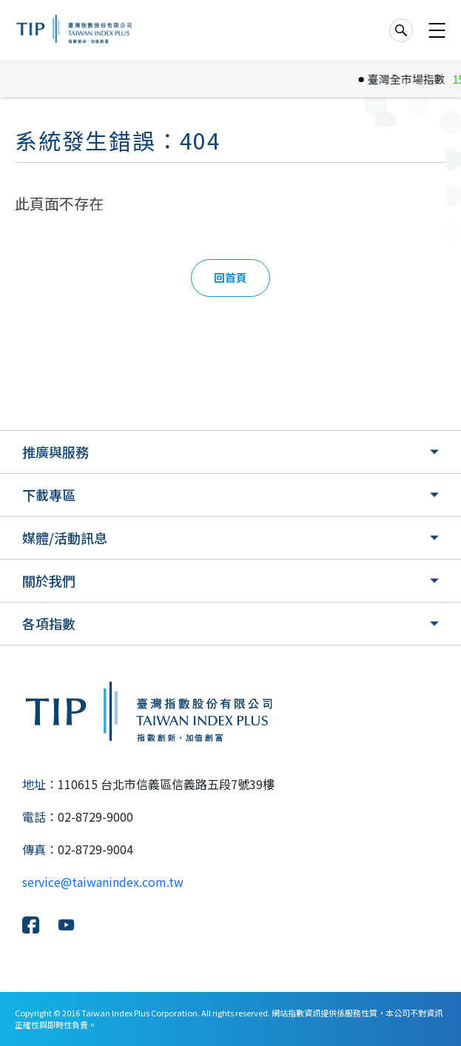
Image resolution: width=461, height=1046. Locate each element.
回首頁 (230, 277)
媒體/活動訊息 (64, 537)
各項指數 (48, 623)
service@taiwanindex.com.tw (103, 882)
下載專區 (48, 494)
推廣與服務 (55, 451)
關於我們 (48, 580)
